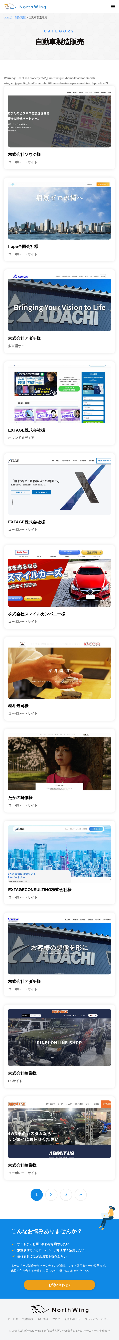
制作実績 (27, 1319)
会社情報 (42, 1319)
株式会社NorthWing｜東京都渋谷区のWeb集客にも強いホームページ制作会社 (64, 1330)
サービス (13, 1319)
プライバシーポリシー (98, 1319)
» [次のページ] (80, 1194)
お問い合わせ (58, 1285)
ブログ (56, 1319)
